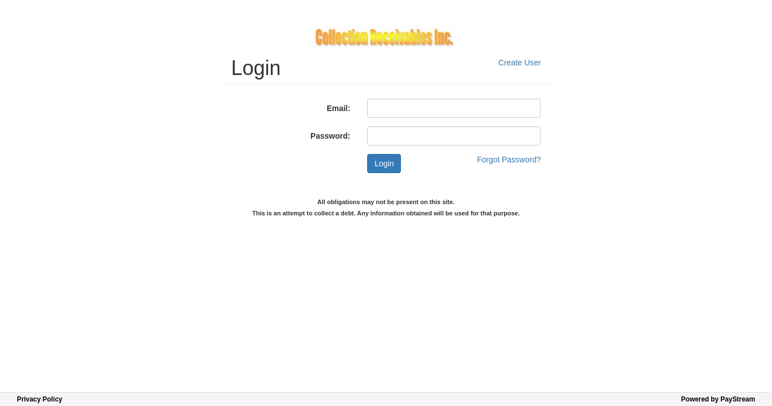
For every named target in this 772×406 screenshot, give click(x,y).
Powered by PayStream (718, 399)
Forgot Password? (509, 159)
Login (384, 163)
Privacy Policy (40, 399)
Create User (519, 62)
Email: (338, 108)
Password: (330, 135)
